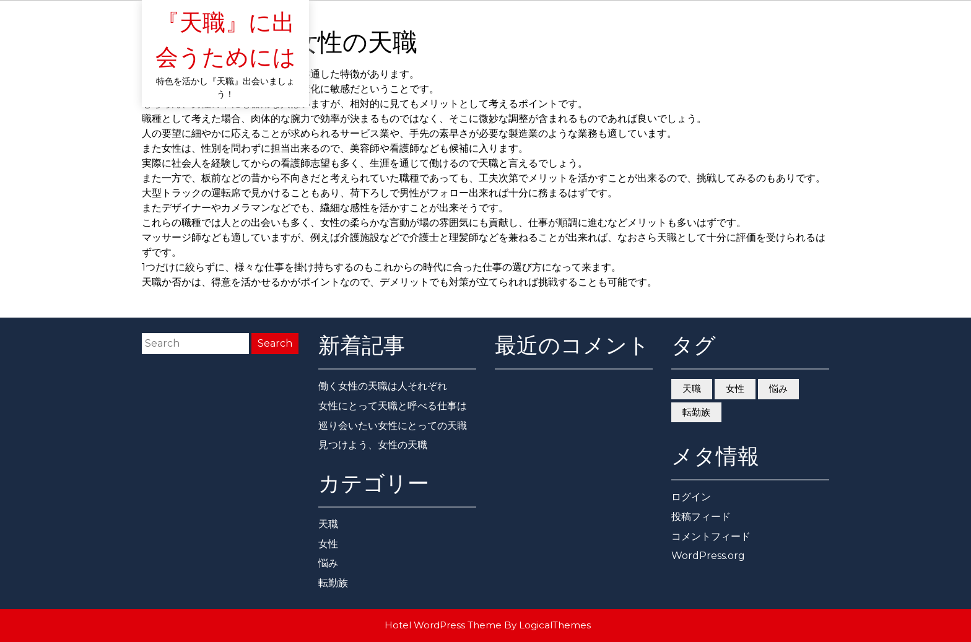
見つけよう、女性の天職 (372, 445)
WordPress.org (708, 556)
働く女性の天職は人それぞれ (382, 386)
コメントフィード (711, 536)
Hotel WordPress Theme (443, 625)
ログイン (691, 497)
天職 (328, 524)
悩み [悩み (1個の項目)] (778, 388)
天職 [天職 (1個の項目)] (691, 388)
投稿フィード (701, 517)
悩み (328, 563)
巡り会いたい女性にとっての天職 (392, 426)
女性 (328, 544)
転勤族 (333, 583)
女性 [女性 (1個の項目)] (735, 388)
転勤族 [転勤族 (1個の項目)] (696, 412)
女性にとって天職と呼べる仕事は (392, 406)
